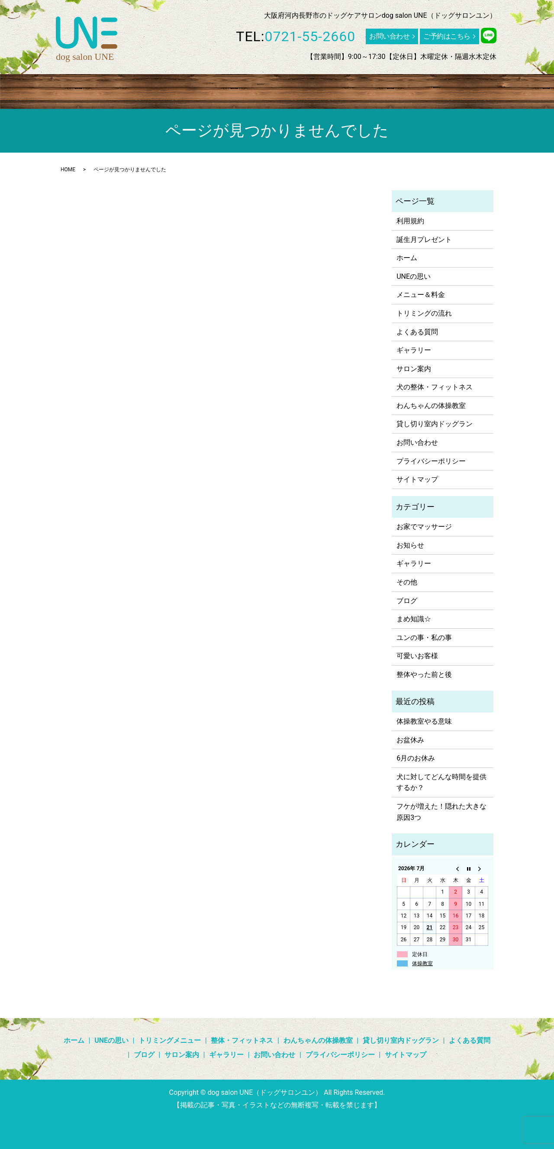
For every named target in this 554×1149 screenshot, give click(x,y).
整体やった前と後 (424, 674)
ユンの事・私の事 (424, 637)
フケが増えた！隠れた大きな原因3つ (441, 812)
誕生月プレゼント (424, 239)
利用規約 (410, 221)
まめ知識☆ (413, 619)
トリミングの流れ (424, 313)
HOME (68, 169)
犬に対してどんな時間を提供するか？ (441, 782)
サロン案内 (46, 105)
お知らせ (410, 545)
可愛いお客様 (417, 656)
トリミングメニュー (132, 89)
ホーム (39, 89)
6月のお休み (415, 758)
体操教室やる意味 (424, 721)
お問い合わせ (389, 36)
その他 (406, 582)
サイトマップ (417, 479)
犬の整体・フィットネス (434, 387)
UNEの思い (75, 89)
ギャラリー (500, 89)
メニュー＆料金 (420, 295)
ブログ (464, 89)
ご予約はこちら (446, 36)
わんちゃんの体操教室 (277, 89)
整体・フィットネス (202, 89)
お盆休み (410, 740)
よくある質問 (425, 89)
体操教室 (422, 963)
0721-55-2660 (310, 36)
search (78, 104)
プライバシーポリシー (431, 461)
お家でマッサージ (424, 526)
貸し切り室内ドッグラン (358, 89)
